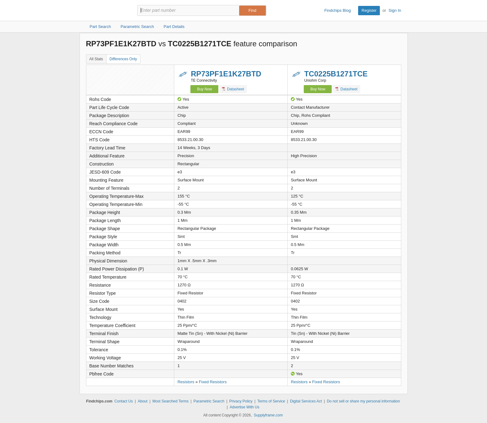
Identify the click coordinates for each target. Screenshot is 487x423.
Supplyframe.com (268, 415)
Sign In (395, 10)
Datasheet (233, 89)
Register (369, 10)
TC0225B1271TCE (335, 74)
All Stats (96, 59)
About (142, 401)
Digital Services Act (306, 401)
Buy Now (204, 89)
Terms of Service (271, 401)
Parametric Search (208, 401)
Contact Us (123, 401)
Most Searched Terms (170, 401)
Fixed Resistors (213, 382)
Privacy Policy (241, 401)
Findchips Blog (337, 10)
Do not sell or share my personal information (363, 401)
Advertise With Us (244, 407)
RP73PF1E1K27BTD (226, 74)
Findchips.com (106, 10)
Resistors (185, 382)
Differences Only (123, 59)
